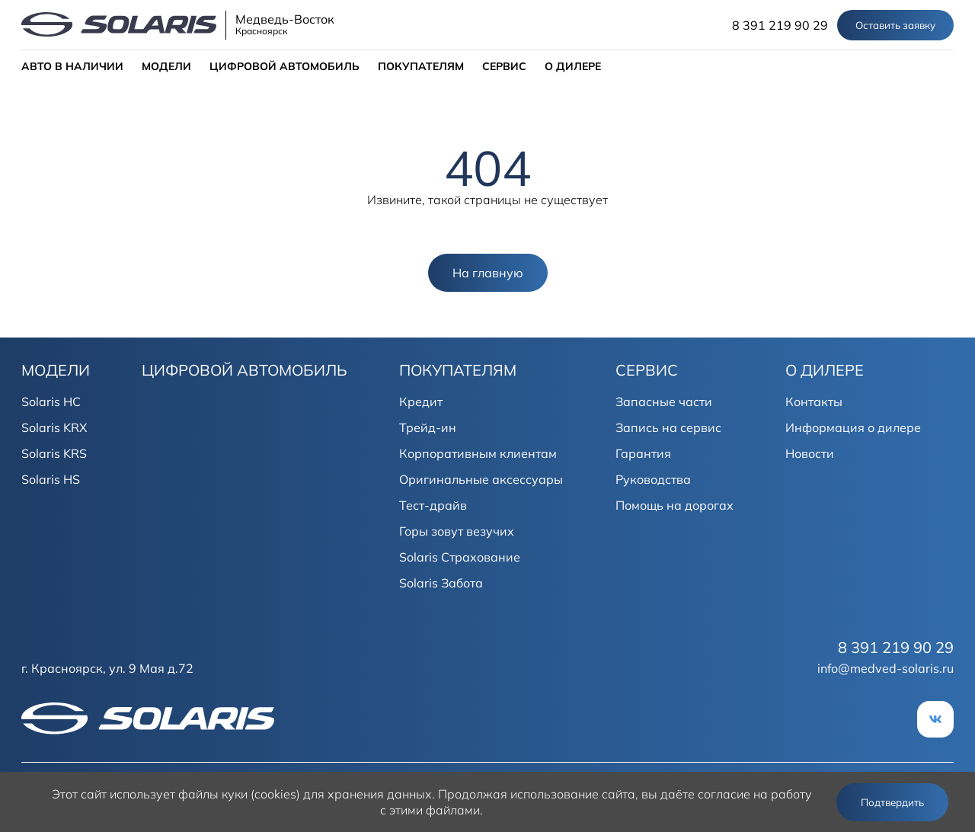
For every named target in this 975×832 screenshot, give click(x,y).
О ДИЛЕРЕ (573, 66)
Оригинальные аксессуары (481, 479)
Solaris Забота (441, 582)
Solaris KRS (54, 453)
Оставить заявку (895, 25)
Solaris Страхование (459, 557)
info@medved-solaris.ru (885, 668)
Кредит (421, 401)
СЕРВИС (504, 66)
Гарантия (643, 453)
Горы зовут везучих (456, 531)
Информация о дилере (853, 427)
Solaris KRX (54, 427)
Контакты (813, 401)
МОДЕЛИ (166, 66)
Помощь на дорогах (674, 505)
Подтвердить (892, 802)
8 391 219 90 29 (780, 25)
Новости (809, 453)
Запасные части (663, 401)
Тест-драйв (433, 505)
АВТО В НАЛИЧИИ (72, 66)
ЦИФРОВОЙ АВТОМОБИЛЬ (284, 66)
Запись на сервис (668, 427)
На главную (487, 272)
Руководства (653, 479)
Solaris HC (51, 401)
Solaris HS (50, 479)
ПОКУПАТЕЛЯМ (421, 66)
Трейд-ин (427, 427)
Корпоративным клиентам (478, 453)
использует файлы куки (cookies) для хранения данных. (272, 794)
